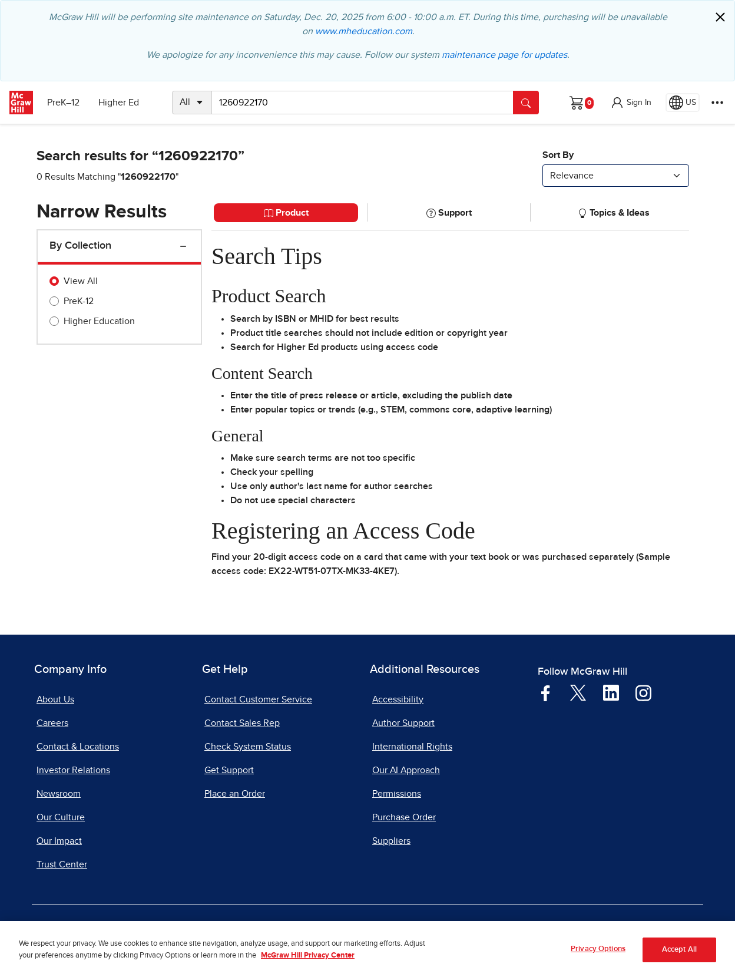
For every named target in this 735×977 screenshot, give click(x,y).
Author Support (403, 723)
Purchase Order (404, 817)
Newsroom (59, 793)
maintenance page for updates (504, 55)
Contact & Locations (78, 746)
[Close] (720, 17)
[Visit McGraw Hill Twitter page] (578, 692)
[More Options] (717, 102)
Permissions (396, 793)
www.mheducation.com (363, 31)
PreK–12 (63, 102)
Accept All (679, 961)
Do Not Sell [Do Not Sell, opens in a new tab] (323, 931)
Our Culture (61, 817)
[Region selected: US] (683, 102)
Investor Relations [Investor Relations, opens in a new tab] (73, 770)
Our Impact (59, 841)
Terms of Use (170, 931)
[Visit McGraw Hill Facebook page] (546, 692)
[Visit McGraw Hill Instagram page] (643, 692)
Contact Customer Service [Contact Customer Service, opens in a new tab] (258, 699)
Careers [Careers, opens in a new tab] (52, 723)
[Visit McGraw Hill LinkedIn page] (611, 692)
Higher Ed (118, 102)
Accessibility (397, 699)
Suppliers (391, 841)
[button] (630, 102)
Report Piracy (506, 931)
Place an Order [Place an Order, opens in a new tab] (234, 793)
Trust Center (62, 864)
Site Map (574, 931)
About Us (55, 699)
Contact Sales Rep (242, 723)
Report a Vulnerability (413, 931)
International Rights (412, 746)
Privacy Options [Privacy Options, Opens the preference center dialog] (598, 960)
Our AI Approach (406, 770)
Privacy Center (248, 931)
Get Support (229, 770)
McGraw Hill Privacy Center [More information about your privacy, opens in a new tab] (308, 967)
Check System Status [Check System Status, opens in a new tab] (247, 746)
